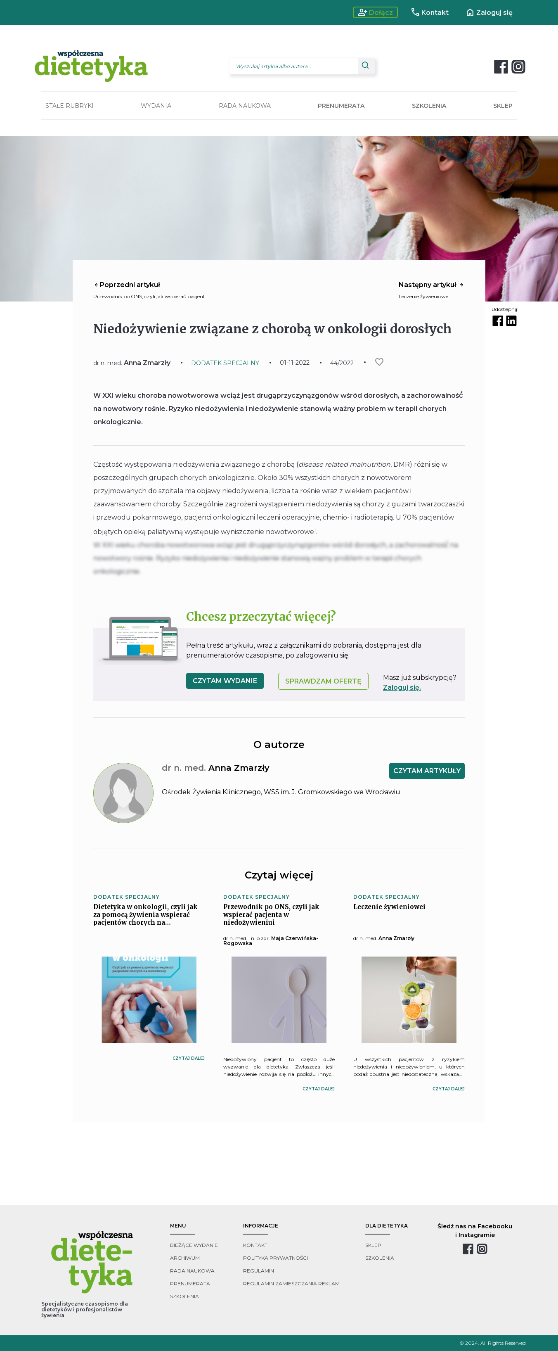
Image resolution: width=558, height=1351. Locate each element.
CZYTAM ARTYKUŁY (427, 771)
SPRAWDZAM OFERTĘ (323, 681)
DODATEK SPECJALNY (225, 363)
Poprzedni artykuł (126, 285)
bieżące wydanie (194, 1245)
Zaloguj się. (402, 687)
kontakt (255, 1245)
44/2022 (342, 363)
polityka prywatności (275, 1258)
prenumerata (190, 1283)
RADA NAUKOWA (245, 105)
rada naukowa (192, 1271)
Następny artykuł (432, 285)
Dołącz (375, 12)
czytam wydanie (225, 681)
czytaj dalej (189, 1058)
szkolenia (184, 1296)
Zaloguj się (489, 12)
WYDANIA (156, 105)
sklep (373, 1245)
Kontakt (429, 12)
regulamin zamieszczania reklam (291, 1283)
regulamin (258, 1271)
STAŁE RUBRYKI (69, 105)
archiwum (185, 1258)
